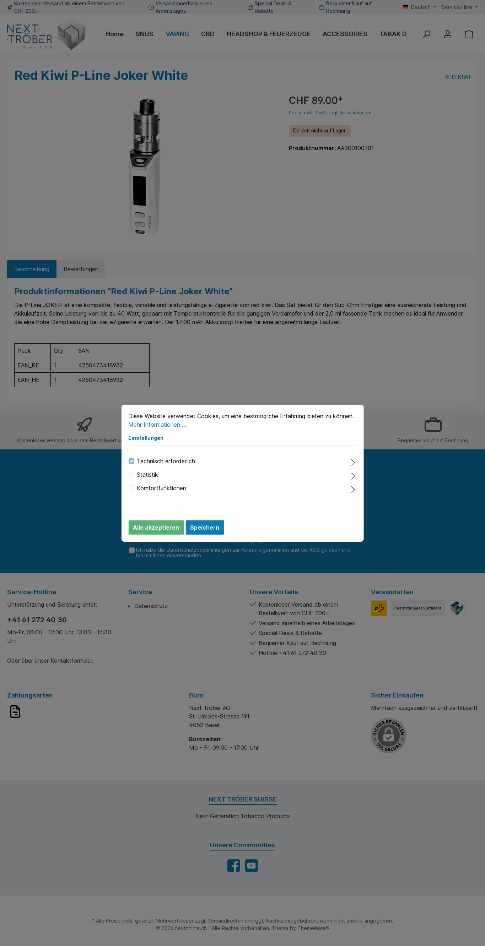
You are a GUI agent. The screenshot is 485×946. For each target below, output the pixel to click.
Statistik (147, 474)
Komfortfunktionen (161, 488)
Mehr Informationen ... (157, 424)
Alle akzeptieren (156, 527)
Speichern (204, 527)
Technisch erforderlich (166, 461)
